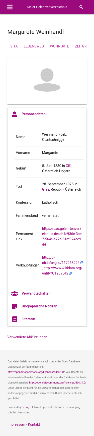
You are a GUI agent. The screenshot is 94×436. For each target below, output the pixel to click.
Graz (45, 189)
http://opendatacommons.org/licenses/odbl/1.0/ (36, 372)
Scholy (26, 407)
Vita (14, 46)
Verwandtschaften (30, 293)
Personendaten (28, 114)
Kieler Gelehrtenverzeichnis (47, 7)
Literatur (23, 319)
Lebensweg (34, 46)
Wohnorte (59, 46)
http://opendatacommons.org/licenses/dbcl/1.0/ (57, 382)
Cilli (68, 166)
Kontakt (34, 424)
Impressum (16, 424)
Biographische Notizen (34, 306)
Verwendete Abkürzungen (27, 337)
